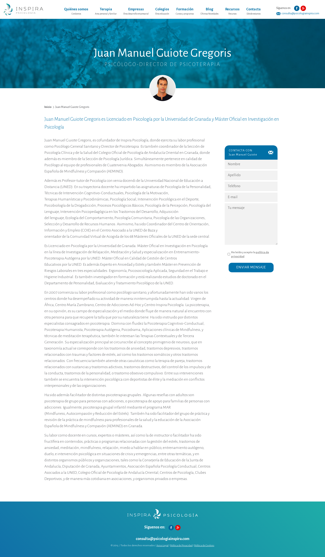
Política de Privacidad (181, 545)
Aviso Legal (162, 545)
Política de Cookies (204, 545)
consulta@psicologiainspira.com (300, 13)
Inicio (47, 107)
